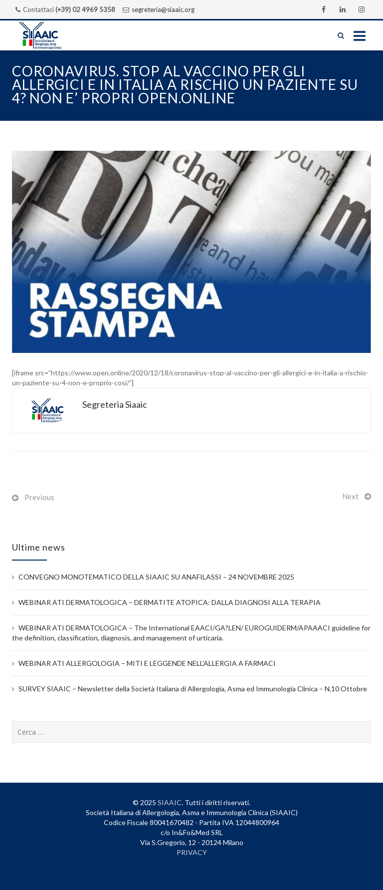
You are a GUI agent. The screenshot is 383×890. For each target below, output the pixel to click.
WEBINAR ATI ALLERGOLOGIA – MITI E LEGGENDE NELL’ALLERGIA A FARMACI (147, 663)
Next (350, 496)
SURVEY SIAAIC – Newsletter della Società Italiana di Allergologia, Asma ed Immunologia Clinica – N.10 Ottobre (192, 688)
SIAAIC (170, 802)
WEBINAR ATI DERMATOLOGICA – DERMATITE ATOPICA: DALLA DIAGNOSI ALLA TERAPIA (169, 602)
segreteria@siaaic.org (163, 9)
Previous (39, 497)
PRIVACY (192, 852)
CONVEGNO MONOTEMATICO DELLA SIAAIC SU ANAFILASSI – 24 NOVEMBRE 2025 (156, 577)
